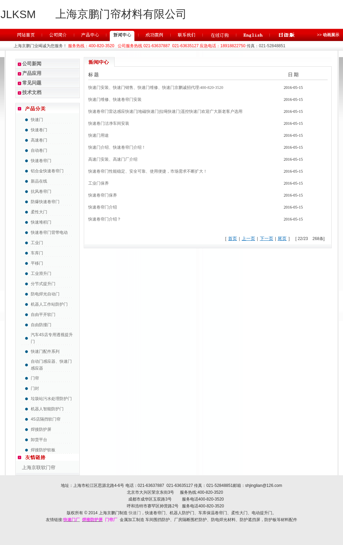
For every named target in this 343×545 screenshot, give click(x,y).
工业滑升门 (41, 273)
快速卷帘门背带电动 (49, 232)
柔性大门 (39, 212)
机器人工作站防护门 (49, 304)
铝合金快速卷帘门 (47, 171)
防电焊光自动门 (45, 294)
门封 (35, 388)
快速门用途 (98, 135)
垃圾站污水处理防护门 (51, 398)
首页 (232, 238)
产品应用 (31, 73)
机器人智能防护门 (47, 409)
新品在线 (39, 181)
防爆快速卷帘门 (45, 201)
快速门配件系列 (45, 351)
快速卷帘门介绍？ (104, 219)
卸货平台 (39, 439)
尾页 (282, 238)
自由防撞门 (41, 324)
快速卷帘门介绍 (102, 207)
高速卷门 (39, 140)
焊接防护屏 (41, 429)
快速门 (37, 119)
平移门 (37, 263)
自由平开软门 (43, 314)
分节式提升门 (43, 283)
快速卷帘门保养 (102, 195)
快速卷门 (39, 130)
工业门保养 (98, 183)
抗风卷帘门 (41, 191)
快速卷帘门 (41, 160)
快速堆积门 (41, 222)
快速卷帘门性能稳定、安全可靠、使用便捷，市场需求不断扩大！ (147, 171)
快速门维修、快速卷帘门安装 (115, 99)
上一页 (248, 238)
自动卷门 (39, 150)
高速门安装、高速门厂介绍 (112, 159)
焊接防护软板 (43, 450)
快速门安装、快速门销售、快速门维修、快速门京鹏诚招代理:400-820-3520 (155, 87)
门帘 (35, 378)
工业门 (37, 242)
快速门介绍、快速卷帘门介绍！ (117, 147)
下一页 (266, 238)
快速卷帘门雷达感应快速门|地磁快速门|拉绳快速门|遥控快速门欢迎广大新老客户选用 (165, 111)
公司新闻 (31, 63)
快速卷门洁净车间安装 (108, 123)
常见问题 (31, 82)
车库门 (37, 253)
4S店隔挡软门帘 (46, 419)
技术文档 (31, 92)
